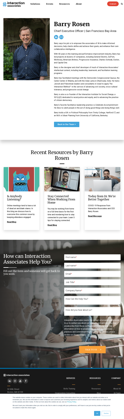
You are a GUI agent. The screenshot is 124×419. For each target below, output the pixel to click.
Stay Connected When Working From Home (61, 199)
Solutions (35, 4)
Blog (99, 393)
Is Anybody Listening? (14, 198)
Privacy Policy (71, 402)
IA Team (117, 393)
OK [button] (97, 413)
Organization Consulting (65, 393)
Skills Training (69, 389)
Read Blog (11, 222)
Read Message (95, 216)
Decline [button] (106, 413)
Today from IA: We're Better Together (102, 198)
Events (49, 4)
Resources (64, 4)
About (79, 4)
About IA (117, 389)
